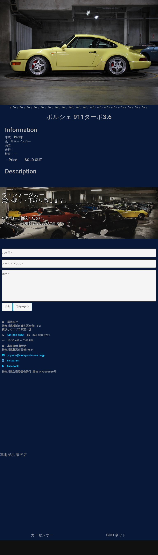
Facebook (10, 366)
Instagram (10, 360)
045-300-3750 (43, 223)
